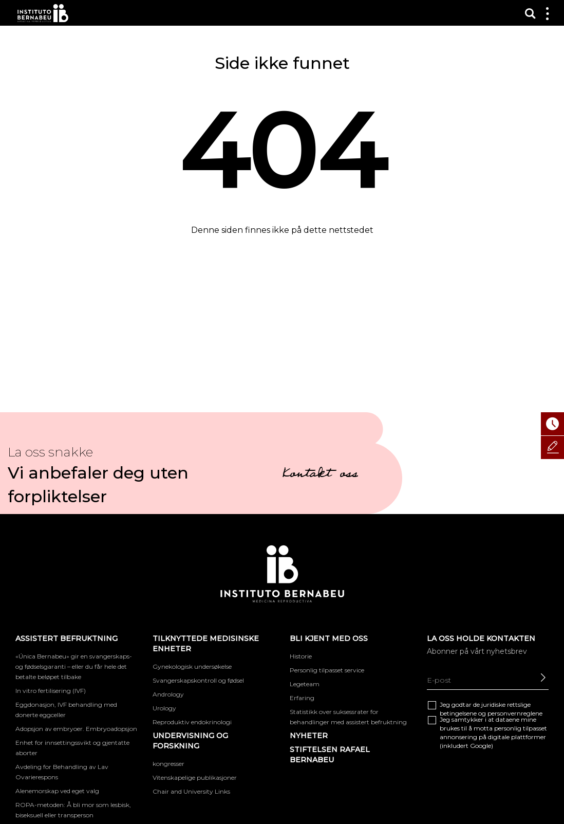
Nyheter (309, 735)
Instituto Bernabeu (42, 13)
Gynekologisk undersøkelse (192, 666)
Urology (164, 708)
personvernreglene (514, 713)
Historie (301, 656)
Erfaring (302, 698)
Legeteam (304, 684)
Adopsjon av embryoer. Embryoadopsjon (76, 729)
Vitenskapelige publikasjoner (195, 777)
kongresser (168, 763)
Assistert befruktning (66, 638)
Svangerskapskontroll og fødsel (198, 680)
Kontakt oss (320, 475)
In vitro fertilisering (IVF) (50, 690)
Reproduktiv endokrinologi (192, 722)
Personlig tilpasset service (327, 670)
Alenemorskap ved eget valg (57, 791)
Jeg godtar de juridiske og (491, 709)
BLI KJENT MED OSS (329, 638)
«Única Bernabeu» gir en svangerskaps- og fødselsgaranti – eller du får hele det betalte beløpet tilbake (73, 666)
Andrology (168, 694)
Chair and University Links (191, 791)
